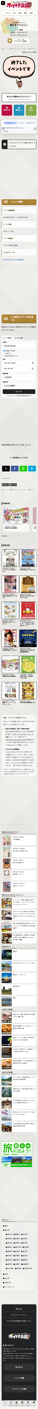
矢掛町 (9, 1260)
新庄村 (17, 1260)
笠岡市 (17, 1239)
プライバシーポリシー (19, 1315)
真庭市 (9, 1252)
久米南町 (10, 1269)
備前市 (9, 1248)
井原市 (25, 1239)
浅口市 (25, 1252)
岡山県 (13, 485)
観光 (25, 13)
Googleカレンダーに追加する (13, 259)
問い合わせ (19, 1368)
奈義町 (17, 1265)
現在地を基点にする (10, 356)
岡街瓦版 (19, 1336)
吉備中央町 (28, 1269)
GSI (9, 735)
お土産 (7, 1279)
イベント (8, 13)
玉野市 (9, 1239)
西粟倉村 (26, 1265)
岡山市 (9, 1235)
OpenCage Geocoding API (15, 740)
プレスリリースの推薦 (19, 1389)
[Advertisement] (19, 175)
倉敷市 (5, 485)
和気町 (9, 1256)
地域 (20, 13)
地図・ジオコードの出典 (29, 52)
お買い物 (8, 1283)
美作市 (17, 1252)
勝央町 (9, 1265)
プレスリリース (9, 1287)
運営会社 (19, 1309)
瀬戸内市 (18, 1248)
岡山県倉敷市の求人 (10, 123)
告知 (31, 13)
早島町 (17, 1256)
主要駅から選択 (9, 351)
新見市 (25, 1243)
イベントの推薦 (19, 1378)
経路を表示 (19, 392)
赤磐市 (26, 1248)
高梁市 (17, 1243)
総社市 (9, 1243)
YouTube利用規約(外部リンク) (19, 1321)
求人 (14, 13)
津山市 (25, 1235)
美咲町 (19, 1269)
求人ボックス (31, 123)
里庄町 (25, 1256)
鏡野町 (25, 1260)
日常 (6, 1274)
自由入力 (7, 353)
